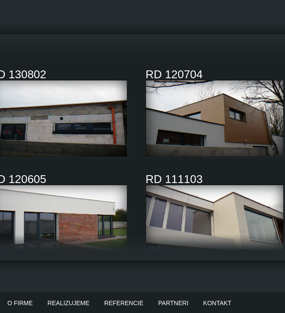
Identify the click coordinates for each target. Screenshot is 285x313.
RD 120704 (174, 74)
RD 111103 (174, 179)
